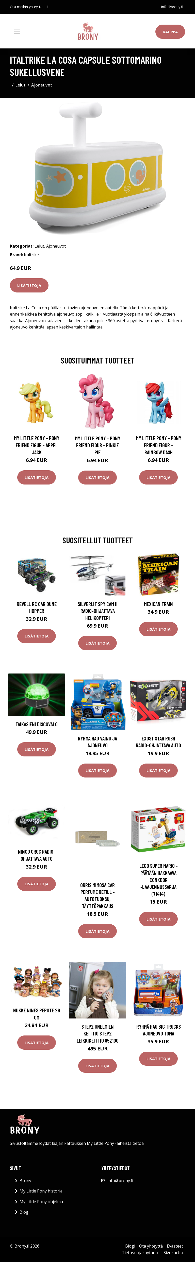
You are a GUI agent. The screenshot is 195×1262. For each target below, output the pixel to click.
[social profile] (48, 7)
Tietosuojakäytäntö (140, 1252)
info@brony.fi (172, 6)
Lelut (20, 85)
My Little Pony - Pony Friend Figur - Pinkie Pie (97, 445)
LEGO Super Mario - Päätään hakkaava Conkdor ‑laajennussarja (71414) (158, 879)
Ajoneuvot (41, 85)
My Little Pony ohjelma (41, 1201)
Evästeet (175, 1246)
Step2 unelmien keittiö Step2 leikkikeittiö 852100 (98, 1033)
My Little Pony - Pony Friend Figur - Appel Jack (36, 445)
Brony (25, 1180)
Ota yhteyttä (151, 1246)
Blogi (24, 1212)
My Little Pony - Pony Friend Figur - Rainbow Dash (158, 445)
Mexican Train (158, 604)
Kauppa (170, 31)
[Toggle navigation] (17, 31)
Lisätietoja (29, 285)
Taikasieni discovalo (36, 724)
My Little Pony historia (41, 1191)
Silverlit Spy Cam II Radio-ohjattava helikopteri (98, 611)
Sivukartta (173, 1252)
